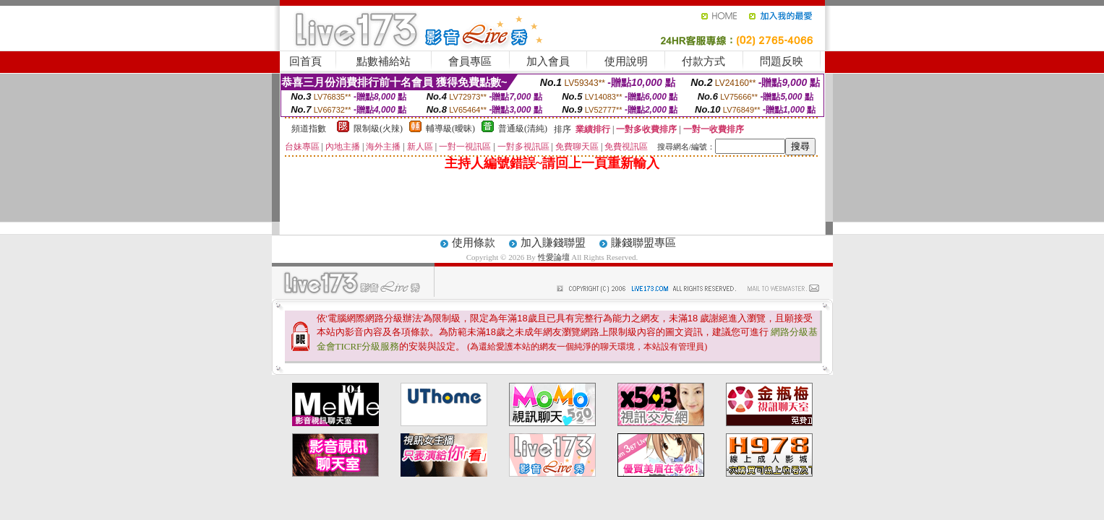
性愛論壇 (555, 257)
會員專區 (470, 61)
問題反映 (781, 61)
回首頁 (305, 61)
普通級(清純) (522, 129)
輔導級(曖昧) (450, 129)
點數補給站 (383, 61)
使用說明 (626, 61)
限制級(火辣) (378, 129)
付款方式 (703, 61)
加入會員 (548, 61)
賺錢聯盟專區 (643, 242)
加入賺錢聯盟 (553, 242)
